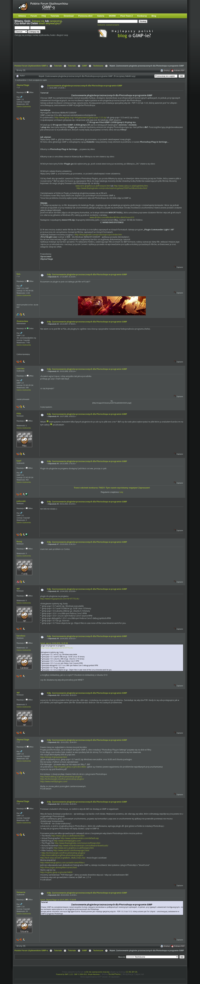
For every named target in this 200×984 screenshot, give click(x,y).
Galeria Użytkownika (24, 106)
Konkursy (142, 16)
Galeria (100, 16)
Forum (33, 16)
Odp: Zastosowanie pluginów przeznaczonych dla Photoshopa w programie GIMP (87, 274)
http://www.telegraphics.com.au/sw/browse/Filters (62, 862)
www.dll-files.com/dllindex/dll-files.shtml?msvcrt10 (112, 217)
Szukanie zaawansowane (108, 24)
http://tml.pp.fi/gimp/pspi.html (53, 757)
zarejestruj (56, 21)
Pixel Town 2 (126, 16)
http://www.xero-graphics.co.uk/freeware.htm (74, 848)
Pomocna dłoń (85, 16)
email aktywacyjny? (50, 23)
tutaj (121, 492)
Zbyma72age (23, 85)
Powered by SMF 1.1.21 (64, 974)
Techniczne (98, 66)
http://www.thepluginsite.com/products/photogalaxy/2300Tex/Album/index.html (112, 188)
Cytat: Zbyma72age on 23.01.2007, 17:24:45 (58, 900)
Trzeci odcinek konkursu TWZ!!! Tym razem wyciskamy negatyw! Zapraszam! (112, 488)
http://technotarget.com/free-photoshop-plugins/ (62, 779)
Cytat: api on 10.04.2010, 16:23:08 (54, 643)
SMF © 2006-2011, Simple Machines (87, 974)
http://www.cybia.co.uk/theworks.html (67, 835)
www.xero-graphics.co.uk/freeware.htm (92, 185)
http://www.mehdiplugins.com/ (53, 781)
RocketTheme (115, 974)
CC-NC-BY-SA (131, 972)
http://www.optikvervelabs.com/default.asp (80, 838)
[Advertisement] (73, 53)
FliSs (19, 413)
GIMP (84, 66)
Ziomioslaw (22, 321)
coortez (20, 368)
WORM (112, 16)
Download (69, 16)
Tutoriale (54, 16)
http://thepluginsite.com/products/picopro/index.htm (98, 234)
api (18, 588)
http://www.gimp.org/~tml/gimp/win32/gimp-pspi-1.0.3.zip (80, 117)
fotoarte (21, 892)
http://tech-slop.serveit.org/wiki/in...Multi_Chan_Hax (62, 857)
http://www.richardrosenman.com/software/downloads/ (83, 845)
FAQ (44, 16)
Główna (22, 16)
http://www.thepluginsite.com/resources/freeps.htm (77, 843)
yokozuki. (21, 501)
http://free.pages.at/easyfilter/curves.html (58, 867)
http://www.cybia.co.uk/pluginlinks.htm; (131, 185)
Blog (154, 16)
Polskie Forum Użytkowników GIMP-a (31, 66)
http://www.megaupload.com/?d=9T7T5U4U (59, 598)
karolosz (21, 635)
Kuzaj (19, 541)
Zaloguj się (38, 21)
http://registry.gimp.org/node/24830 (70, 766)
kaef (19, 460)
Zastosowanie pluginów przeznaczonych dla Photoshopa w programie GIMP (84, 85)
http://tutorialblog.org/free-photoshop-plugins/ (61, 776)
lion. (19, 274)
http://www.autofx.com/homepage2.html (71, 850)
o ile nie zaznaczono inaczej (97, 972)
